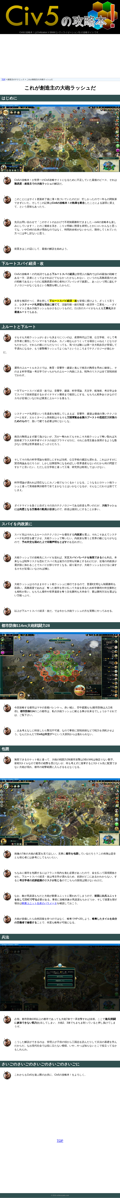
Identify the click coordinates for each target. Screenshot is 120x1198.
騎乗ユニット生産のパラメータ (39, 903)
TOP (3, 79)
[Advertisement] (60, 56)
